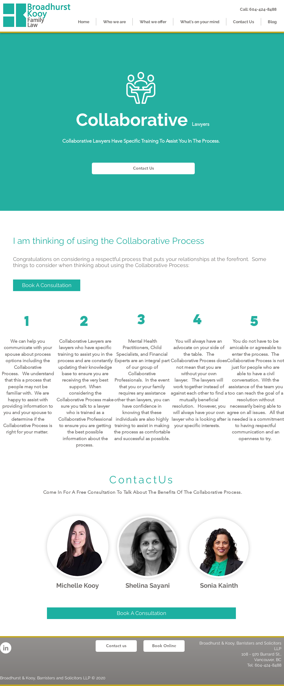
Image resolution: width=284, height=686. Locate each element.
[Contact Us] (143, 168)
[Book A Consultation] (141, 613)
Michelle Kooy (77, 585)
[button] (152, 22)
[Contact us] (116, 646)
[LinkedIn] (5, 648)
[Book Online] (164, 646)
